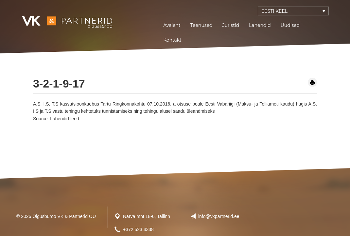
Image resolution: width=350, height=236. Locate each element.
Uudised (290, 25)
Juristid (230, 25)
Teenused (201, 25)
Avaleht (172, 25)
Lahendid (260, 25)
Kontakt (172, 40)
